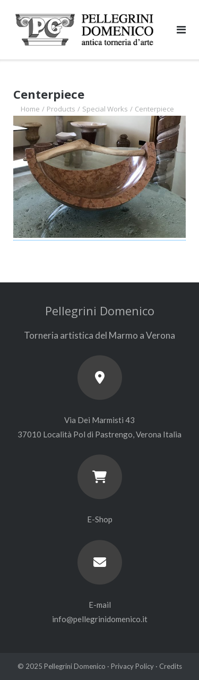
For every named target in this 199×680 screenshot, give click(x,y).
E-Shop (100, 519)
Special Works (105, 109)
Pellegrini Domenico (75, 666)
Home (30, 109)
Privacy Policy (132, 666)
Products (61, 109)
